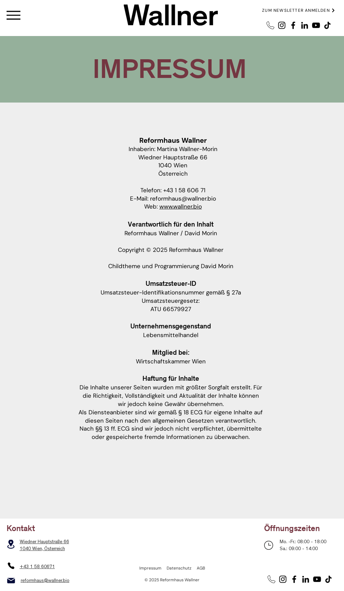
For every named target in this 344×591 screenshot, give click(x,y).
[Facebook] (293, 25)
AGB (201, 568)
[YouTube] (316, 25)
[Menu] (13, 15)
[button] (299, 10)
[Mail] (11, 580)
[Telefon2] (270, 25)
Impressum (150, 568)
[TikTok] (327, 25)
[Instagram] (282, 25)
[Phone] (11, 565)
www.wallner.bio (180, 206)
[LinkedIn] (304, 25)
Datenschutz (179, 568)
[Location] (11, 544)
